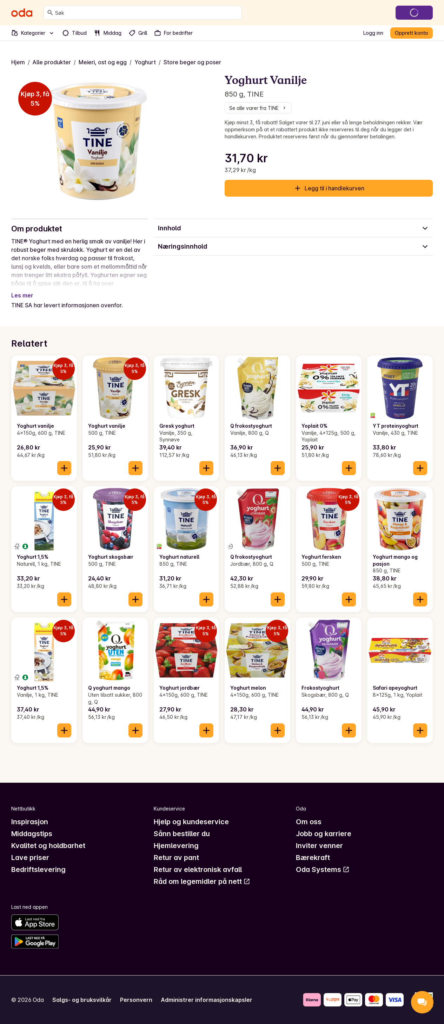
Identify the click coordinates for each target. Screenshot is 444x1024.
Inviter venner (319, 845)
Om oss (309, 822)
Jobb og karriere (323, 833)
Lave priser (30, 857)
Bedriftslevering (38, 869)
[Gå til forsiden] (21, 12)
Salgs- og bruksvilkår (82, 999)
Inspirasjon (29, 822)
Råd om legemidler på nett (202, 881)
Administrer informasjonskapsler (206, 999)
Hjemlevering (176, 845)
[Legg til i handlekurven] (64, 468)
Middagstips (31, 833)
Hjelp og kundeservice (191, 822)
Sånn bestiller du (182, 833)
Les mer (22, 295)
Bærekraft (313, 857)
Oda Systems (323, 869)
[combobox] (147, 12)
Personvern (136, 999)
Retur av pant (176, 857)
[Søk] (50, 12)
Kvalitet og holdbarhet (48, 845)
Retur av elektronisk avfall (198, 869)
